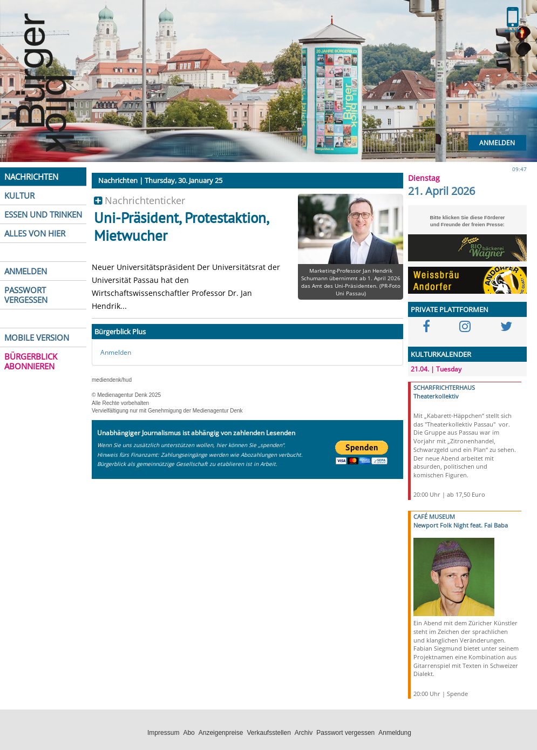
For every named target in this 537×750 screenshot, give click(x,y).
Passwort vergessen (345, 733)
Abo (188, 733)
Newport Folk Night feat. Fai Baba (460, 525)
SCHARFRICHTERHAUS (444, 387)
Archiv (303, 733)
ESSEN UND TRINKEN (43, 214)
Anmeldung (394, 733)
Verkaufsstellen (268, 733)
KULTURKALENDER (441, 354)
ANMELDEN (25, 271)
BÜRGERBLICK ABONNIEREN (30, 361)
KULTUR (19, 195)
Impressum (163, 733)
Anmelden (497, 142)
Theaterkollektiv (436, 396)
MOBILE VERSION (36, 337)
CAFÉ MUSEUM (434, 516)
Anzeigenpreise (221, 733)
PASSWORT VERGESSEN (25, 295)
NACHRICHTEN (31, 176)
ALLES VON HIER (34, 233)
